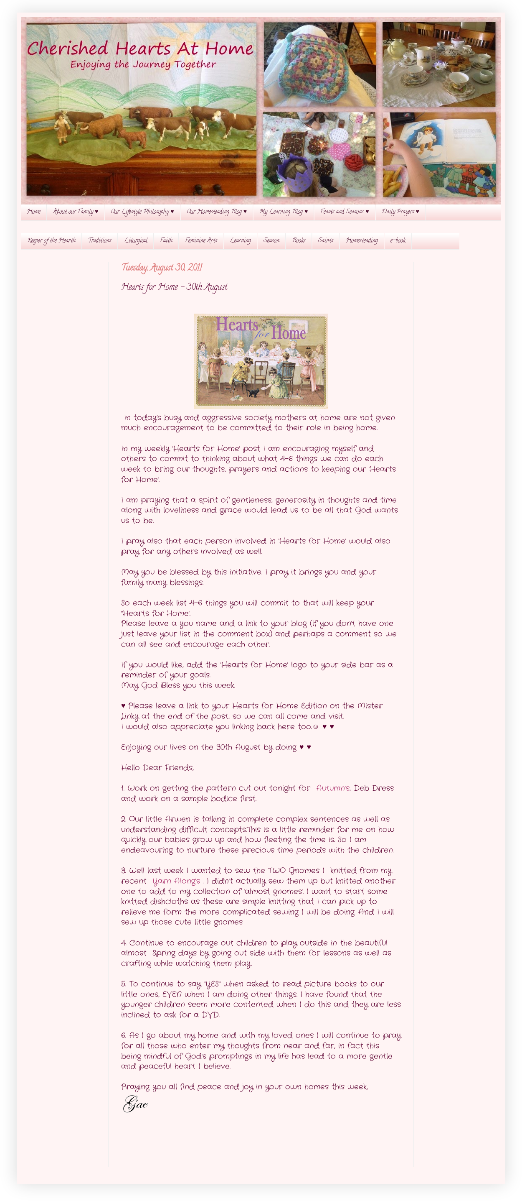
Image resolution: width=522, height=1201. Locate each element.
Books (299, 241)
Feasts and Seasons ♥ (344, 212)
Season (271, 241)
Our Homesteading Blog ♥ (217, 212)
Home (34, 212)
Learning (240, 241)
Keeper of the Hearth (51, 241)
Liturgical (135, 241)
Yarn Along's (177, 881)
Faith (166, 241)
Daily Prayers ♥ (400, 212)
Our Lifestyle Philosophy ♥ (142, 212)
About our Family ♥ (75, 212)
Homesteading (362, 241)
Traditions (99, 241)
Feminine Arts (201, 241)
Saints (325, 241)
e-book (397, 241)
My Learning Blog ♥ (283, 212)
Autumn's (333, 788)
